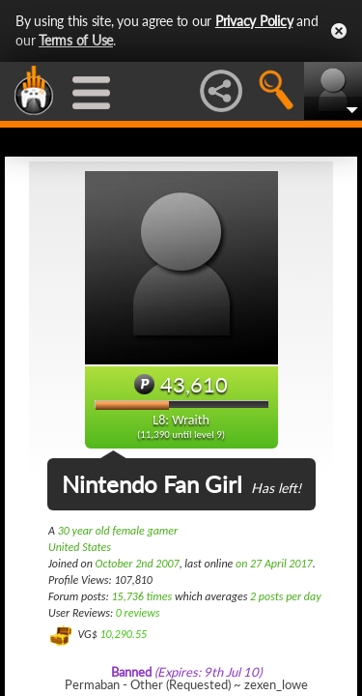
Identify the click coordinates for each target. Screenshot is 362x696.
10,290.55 (123, 634)
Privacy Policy (254, 21)
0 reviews (138, 613)
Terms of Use (76, 40)
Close (339, 31)
